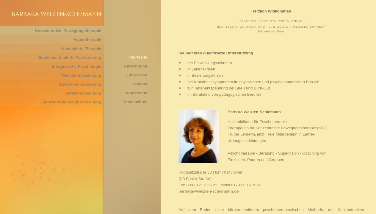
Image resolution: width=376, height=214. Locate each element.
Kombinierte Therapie (80, 48)
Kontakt (139, 84)
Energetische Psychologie (76, 66)
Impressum (136, 93)
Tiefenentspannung (83, 93)
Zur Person (136, 75)
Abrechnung (136, 66)
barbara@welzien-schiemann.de (208, 191)
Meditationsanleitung (81, 75)
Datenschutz (135, 102)
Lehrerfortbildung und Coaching (70, 102)
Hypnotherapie (87, 39)
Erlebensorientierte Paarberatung (69, 57)
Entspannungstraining (80, 84)
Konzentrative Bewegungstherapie (68, 31)
